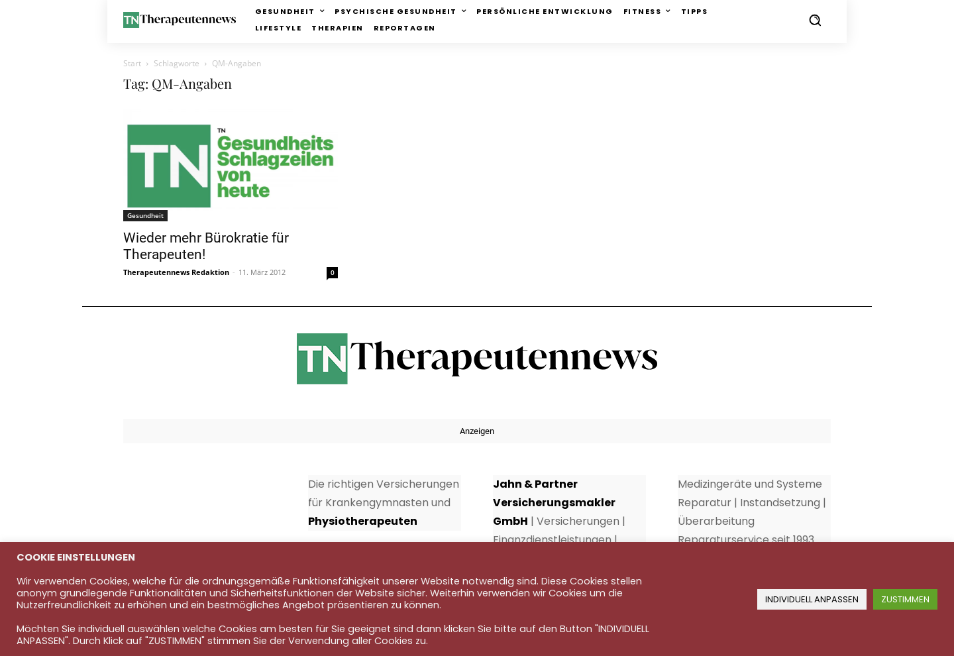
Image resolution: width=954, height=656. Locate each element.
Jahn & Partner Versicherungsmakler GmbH (554, 502)
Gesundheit (145, 215)
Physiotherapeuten (362, 521)
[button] (815, 20)
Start (132, 63)
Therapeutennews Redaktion (176, 272)
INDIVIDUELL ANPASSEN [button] (812, 599)
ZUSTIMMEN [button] (905, 599)
